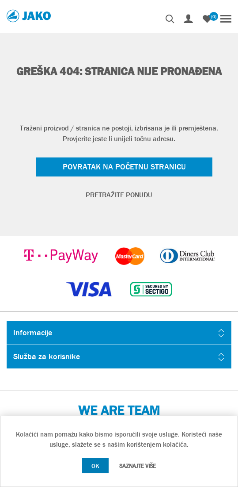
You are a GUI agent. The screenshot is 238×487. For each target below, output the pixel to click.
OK (95, 466)
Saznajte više (137, 466)
